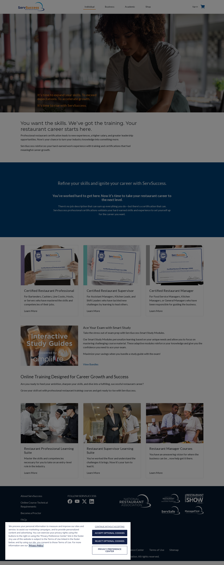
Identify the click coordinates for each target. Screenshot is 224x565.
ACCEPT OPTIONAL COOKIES (109, 533)
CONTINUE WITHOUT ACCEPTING (109, 527)
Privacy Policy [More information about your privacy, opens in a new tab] (36, 545)
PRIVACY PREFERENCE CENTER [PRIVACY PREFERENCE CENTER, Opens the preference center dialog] (109, 550)
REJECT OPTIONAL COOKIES (109, 541)
